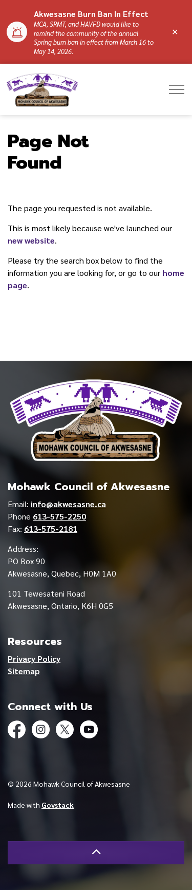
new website (31, 240)
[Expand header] (176, 89)
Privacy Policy (34, 658)
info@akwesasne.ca (68, 503)
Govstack (57, 804)
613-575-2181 (50, 528)
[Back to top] (96, 852)
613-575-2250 (59, 516)
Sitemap (24, 670)
